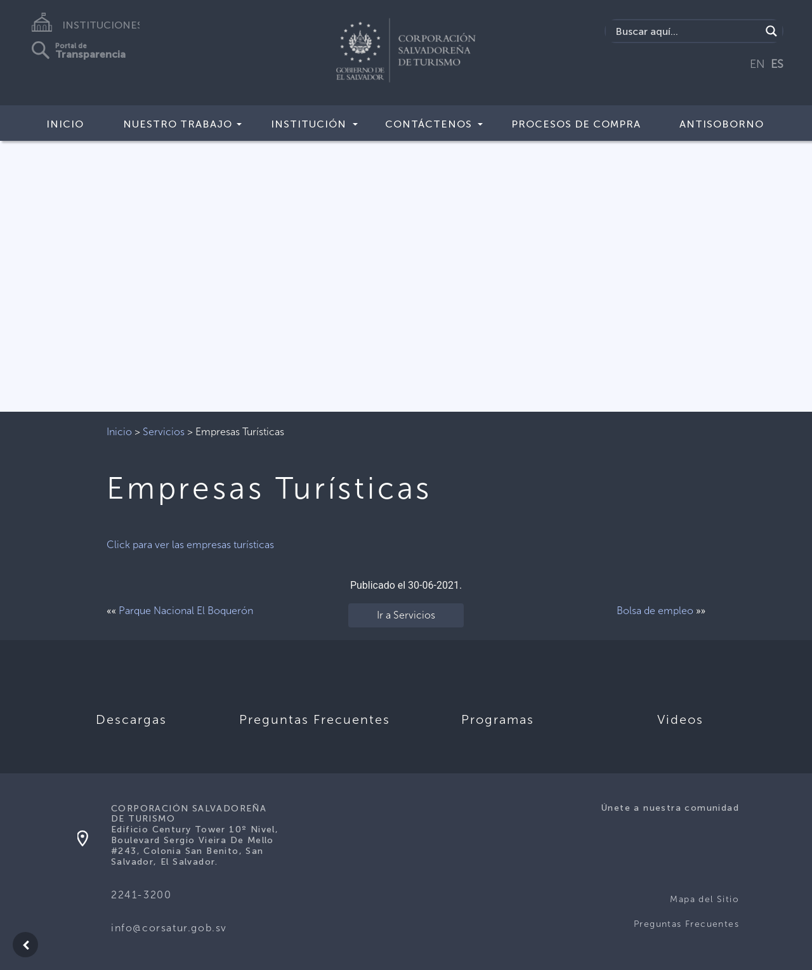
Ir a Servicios (406, 615)
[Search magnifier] (771, 31)
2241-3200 (141, 895)
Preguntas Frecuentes (686, 924)
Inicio (65, 124)
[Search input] (686, 31)
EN (757, 64)
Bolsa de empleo (655, 611)
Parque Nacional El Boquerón (186, 611)
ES (777, 64)
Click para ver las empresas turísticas (190, 545)
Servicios (164, 432)
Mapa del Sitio (704, 899)
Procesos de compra (576, 124)
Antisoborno (721, 124)
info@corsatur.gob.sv (169, 928)
